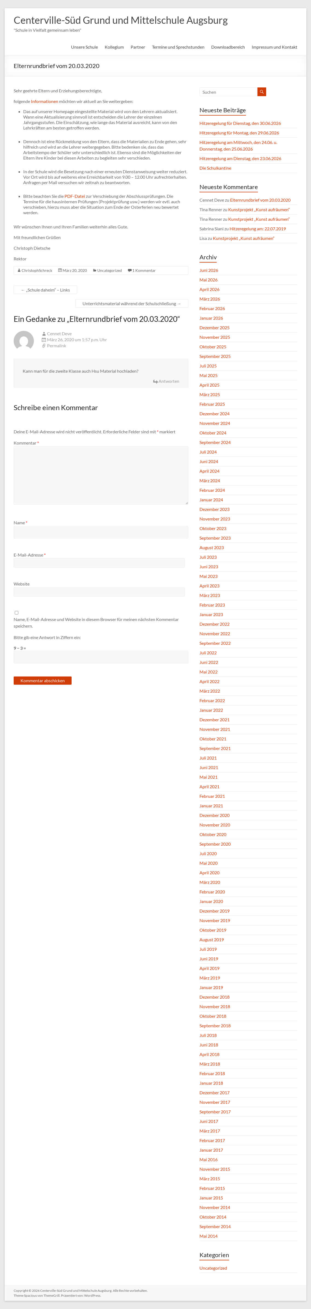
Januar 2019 (211, 987)
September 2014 (215, 1226)
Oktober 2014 (212, 1216)
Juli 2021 (208, 757)
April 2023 (209, 585)
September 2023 (215, 537)
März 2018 (209, 1063)
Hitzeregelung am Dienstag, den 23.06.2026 (240, 158)
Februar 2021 (212, 796)
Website (22, 583)
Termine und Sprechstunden (178, 46)
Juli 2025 (208, 365)
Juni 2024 (208, 461)
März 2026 (209, 298)
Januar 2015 (211, 1197)
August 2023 (211, 547)
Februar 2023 (212, 604)
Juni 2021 (208, 767)
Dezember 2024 (214, 413)
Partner (138, 46)
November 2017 (214, 1102)
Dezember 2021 (214, 719)
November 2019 (214, 920)
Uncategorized (109, 270)
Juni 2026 (208, 270)
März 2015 (209, 1178)
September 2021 (215, 748)
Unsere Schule (84, 46)
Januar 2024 (211, 499)
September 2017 (215, 1111)
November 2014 (214, 1207)
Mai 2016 (208, 1159)
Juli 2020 (208, 853)
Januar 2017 (211, 1149)
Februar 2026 (212, 308)
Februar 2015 (212, 1188)
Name (20, 522)
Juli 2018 (208, 1035)
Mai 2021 (208, 776)
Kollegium (114, 46)
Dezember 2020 (214, 815)
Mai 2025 (208, 375)
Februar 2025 (212, 404)
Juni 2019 (208, 958)
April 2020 (209, 872)
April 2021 (209, 786)
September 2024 (215, 442)
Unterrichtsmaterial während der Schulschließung (132, 303)
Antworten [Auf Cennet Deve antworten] (169, 381)
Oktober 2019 (212, 930)
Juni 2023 (208, 566)
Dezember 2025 (214, 327)
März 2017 (209, 1130)
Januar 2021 (211, 805)
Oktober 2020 (212, 834)
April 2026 (209, 289)
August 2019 (211, 939)
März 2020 (209, 882)
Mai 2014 (208, 1236)
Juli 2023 (208, 557)
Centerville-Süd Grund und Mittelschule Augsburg (121, 20)
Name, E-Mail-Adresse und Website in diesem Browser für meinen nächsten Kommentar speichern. (96, 622)
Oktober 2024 (212, 432)
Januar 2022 (211, 710)
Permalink (56, 345)
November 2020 (214, 824)
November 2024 (214, 423)
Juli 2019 (208, 949)
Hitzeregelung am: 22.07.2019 (258, 228)
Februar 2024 (212, 490)
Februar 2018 (212, 1073)
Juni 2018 (208, 1044)
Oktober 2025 (212, 346)
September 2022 (215, 643)
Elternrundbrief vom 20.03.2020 (260, 199)
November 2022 (214, 633)
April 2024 (209, 470)
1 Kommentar (144, 270)
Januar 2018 (211, 1083)
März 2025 (209, 394)
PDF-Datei (74, 196)
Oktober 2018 (212, 1016)
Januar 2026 (211, 317)
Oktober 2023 (212, 528)
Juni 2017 (208, 1121)
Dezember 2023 (214, 509)
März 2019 (209, 977)
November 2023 (214, 518)
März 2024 (209, 480)
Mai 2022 (208, 671)
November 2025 (214, 337)
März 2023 (209, 595)
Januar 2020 (211, 901)
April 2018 (209, 1054)
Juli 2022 (208, 652)
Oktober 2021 (212, 738)
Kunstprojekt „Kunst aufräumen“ (259, 209)
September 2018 (215, 1025)
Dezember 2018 (214, 996)
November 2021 (214, 729)
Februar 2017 (212, 1140)
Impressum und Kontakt (274, 46)
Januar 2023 (211, 614)
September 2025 (215, 356)
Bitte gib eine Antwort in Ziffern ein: (47, 637)
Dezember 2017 (214, 1092)
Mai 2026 (208, 279)
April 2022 (209, 681)
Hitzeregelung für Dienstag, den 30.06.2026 (240, 123)
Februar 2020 (212, 891)
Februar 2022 (212, 700)
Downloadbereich (228, 46)
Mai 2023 (208, 576)
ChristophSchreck (37, 270)
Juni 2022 (208, 662)
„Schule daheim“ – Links (45, 289)
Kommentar (26, 442)
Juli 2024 (208, 451)
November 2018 (214, 1006)
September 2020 (215, 843)
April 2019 (209, 968)
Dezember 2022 (214, 623)
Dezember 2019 (214, 910)
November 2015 (214, 1169)
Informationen (44, 101)
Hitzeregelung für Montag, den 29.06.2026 (239, 132)
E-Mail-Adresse (30, 554)
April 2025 (209, 384)
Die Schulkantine (215, 167)
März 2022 (209, 690)
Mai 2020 (208, 863)
